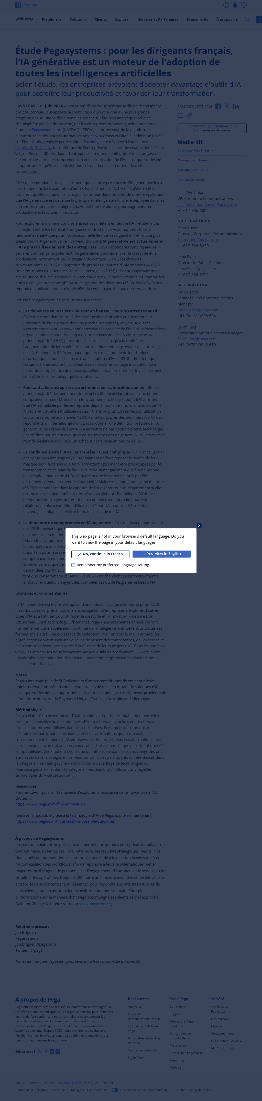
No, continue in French (100, 554)
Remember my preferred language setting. (113, 565)
